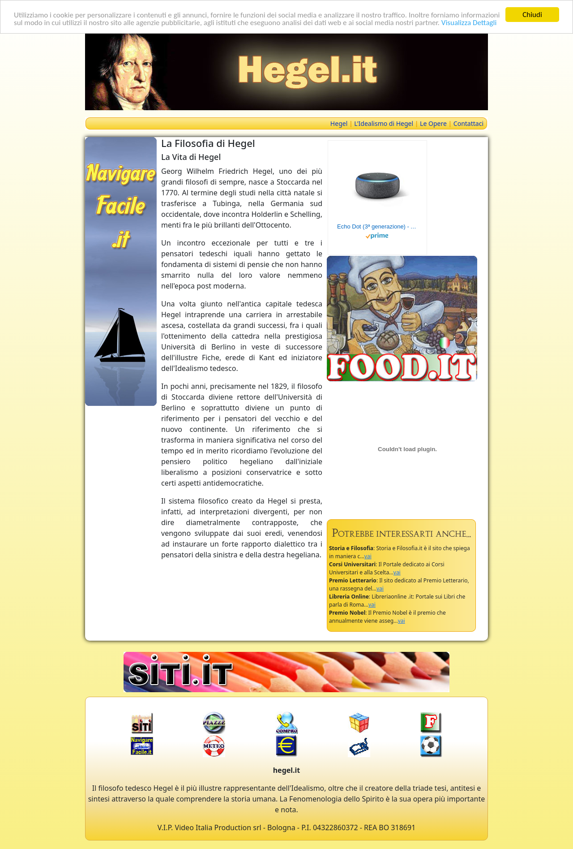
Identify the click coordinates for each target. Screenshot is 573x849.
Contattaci (468, 123)
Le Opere (433, 123)
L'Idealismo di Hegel (383, 123)
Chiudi (532, 14)
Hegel (338, 123)
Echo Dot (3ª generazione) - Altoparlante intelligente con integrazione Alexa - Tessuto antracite (377, 226)
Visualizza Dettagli (469, 22)
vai (368, 556)
